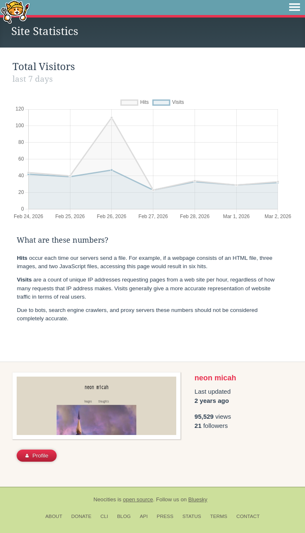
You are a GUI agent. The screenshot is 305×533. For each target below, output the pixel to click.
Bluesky (198, 499)
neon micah (215, 378)
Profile (36, 456)
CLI (104, 516)
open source (138, 499)
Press (165, 516)
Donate (81, 516)
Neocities (104, 499)
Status (191, 516)
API (144, 516)
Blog (124, 516)
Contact (248, 516)
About (53, 516)
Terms (218, 516)
